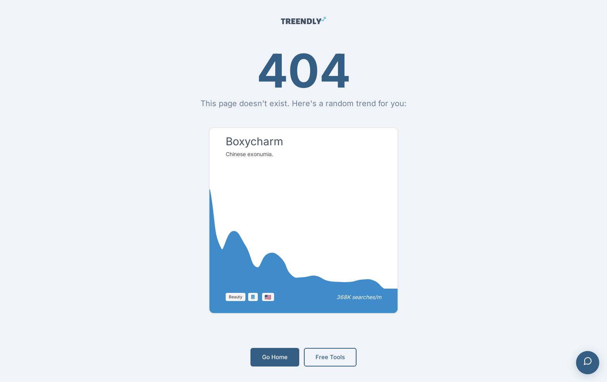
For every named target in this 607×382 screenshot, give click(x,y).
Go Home (275, 357)
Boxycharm (254, 141)
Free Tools (330, 357)
